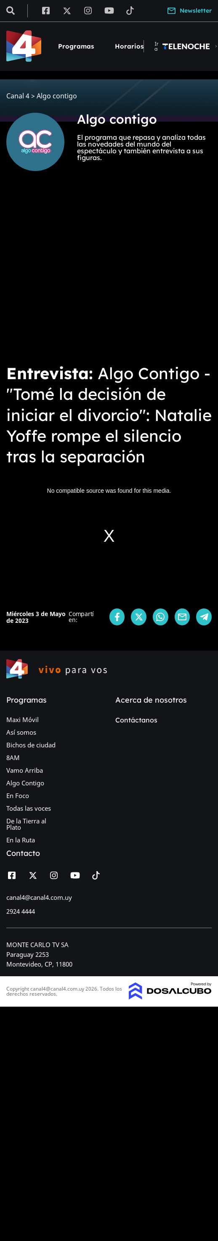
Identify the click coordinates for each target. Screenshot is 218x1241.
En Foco (17, 795)
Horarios (129, 46)
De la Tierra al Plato (26, 824)
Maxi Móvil (22, 719)
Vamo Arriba (24, 770)
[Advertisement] (79, 273)
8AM (13, 757)
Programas (76, 46)
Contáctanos (136, 720)
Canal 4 (17, 96)
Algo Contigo (25, 783)
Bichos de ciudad (31, 745)
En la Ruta (20, 840)
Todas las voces (28, 808)
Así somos (21, 732)
